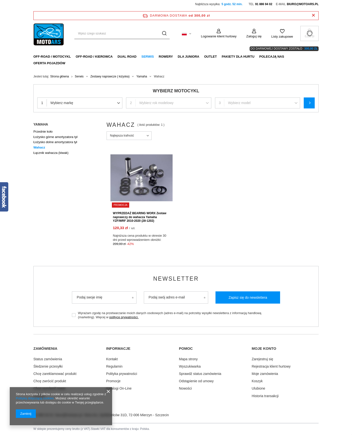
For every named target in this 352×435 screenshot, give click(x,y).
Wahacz (39, 147)
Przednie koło (43, 131)
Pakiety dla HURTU (238, 56)
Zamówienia (45, 348)
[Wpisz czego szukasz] (122, 33)
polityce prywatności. (123, 317)
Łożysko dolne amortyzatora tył (55, 142)
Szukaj (309, 102)
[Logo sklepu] (49, 33)
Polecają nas (271, 56)
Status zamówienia (47, 359)
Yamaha (141, 76)
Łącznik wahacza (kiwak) (50, 153)
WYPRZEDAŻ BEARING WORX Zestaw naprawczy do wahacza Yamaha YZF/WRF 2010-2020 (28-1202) (139, 217)
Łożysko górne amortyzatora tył (55, 137)
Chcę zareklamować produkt (55, 374)
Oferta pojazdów (49, 63)
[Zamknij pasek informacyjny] (313, 15)
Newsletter (176, 279)
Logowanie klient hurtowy (218, 36)
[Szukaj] (164, 33)
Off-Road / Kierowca (94, 56)
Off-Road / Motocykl (52, 56)
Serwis (147, 56)
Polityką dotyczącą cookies (35, 398)
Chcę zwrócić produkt (49, 381)
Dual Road (127, 56)
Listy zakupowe (282, 36)
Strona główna (59, 76)
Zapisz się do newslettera (248, 297)
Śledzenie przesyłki (48, 366)
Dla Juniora (188, 56)
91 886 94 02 (263, 4)
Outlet (210, 56)
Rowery (166, 56)
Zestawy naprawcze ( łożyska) (110, 76)
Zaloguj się (254, 36)
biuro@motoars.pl (303, 4)
